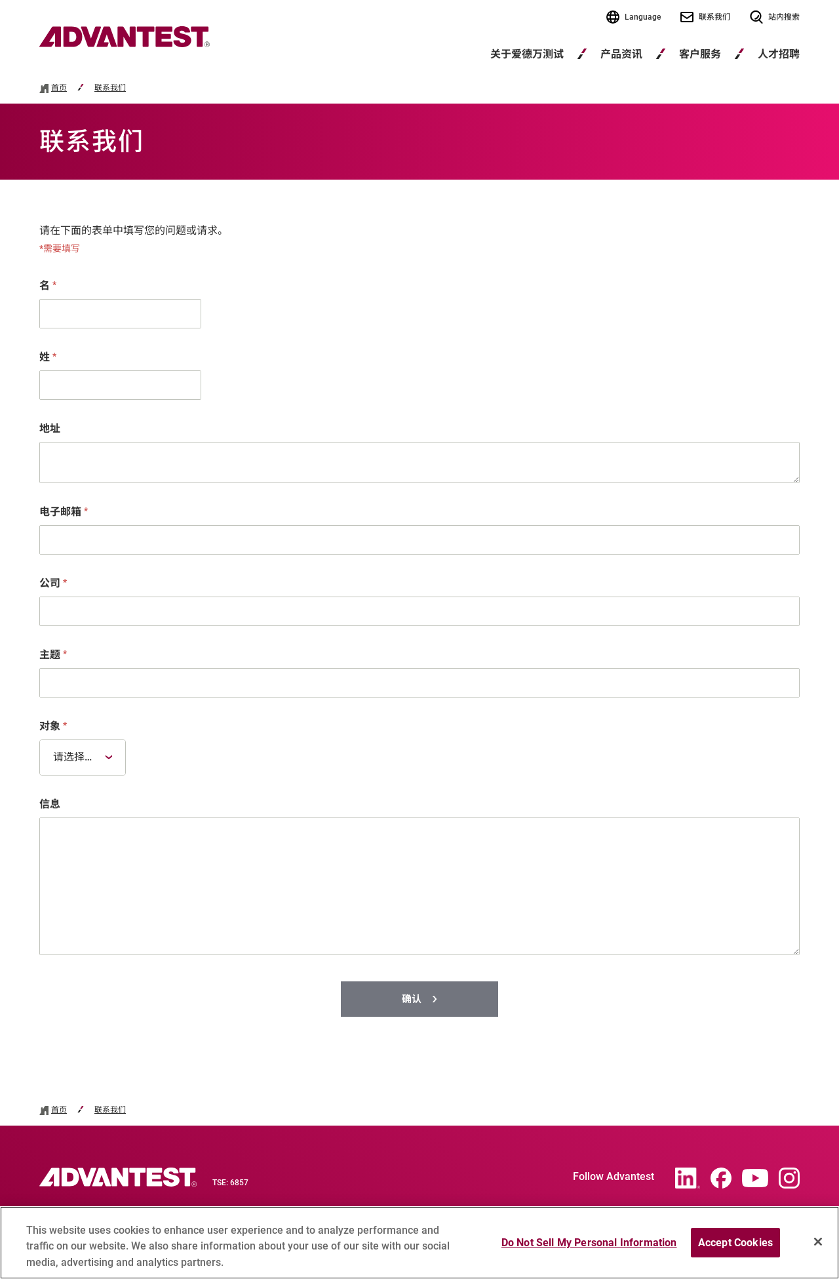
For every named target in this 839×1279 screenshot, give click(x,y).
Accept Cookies (735, 1248)
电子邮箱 (63, 511)
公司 (53, 583)
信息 (49, 804)
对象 (53, 726)
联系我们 (110, 88)
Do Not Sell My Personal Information (589, 1248)
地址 (49, 428)
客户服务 (700, 54)
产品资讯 (621, 54)
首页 (59, 88)
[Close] (818, 1246)
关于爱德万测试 (527, 54)
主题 (53, 654)
